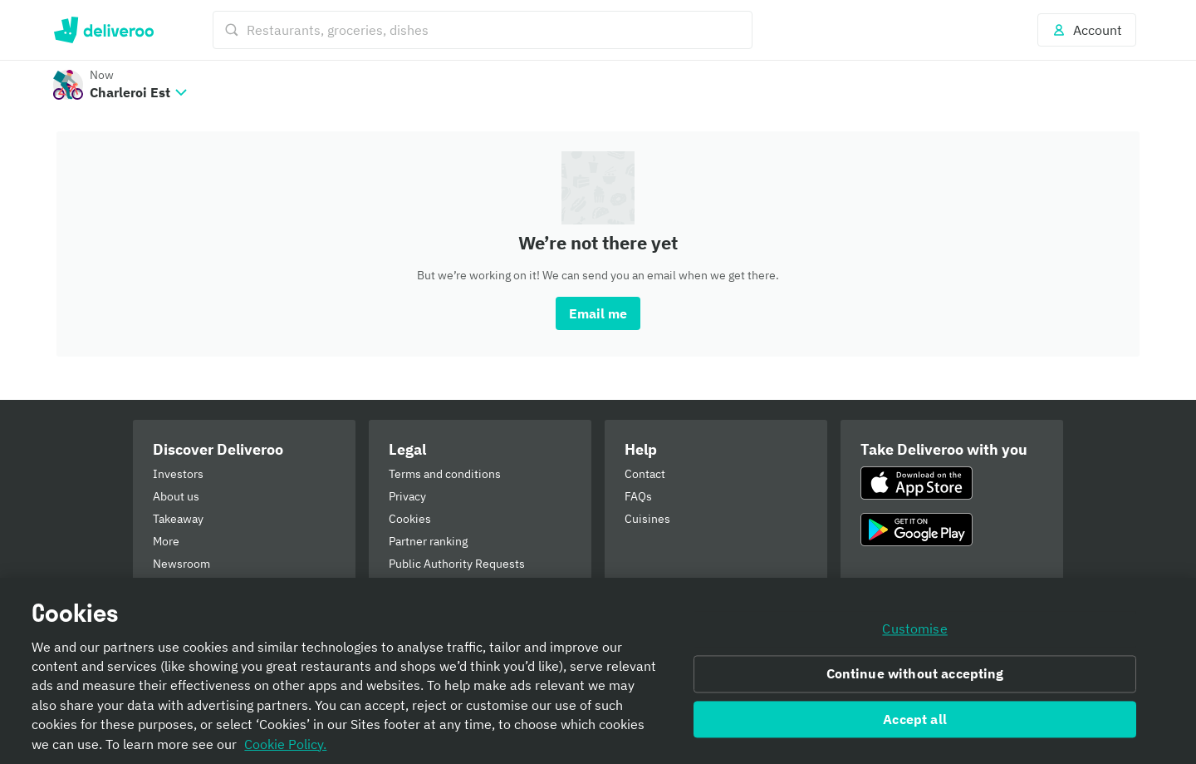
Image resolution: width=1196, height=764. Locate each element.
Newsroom (181, 563)
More (166, 541)
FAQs (638, 496)
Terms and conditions (445, 473)
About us (176, 496)
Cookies (410, 518)
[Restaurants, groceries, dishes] (482, 30)
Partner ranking (428, 541)
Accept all (915, 719)
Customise (914, 628)
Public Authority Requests (457, 563)
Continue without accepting (915, 673)
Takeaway (178, 518)
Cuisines (647, 518)
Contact (645, 473)
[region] (598, 671)
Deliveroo (103, 30)
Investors (178, 473)
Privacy (407, 496)
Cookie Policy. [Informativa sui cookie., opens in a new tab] (285, 744)
